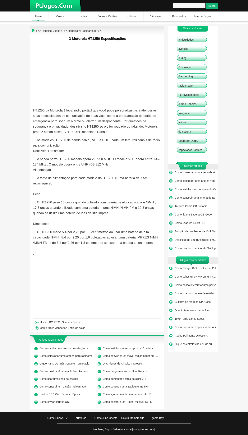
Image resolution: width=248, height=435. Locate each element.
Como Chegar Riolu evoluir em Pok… (195, 268)
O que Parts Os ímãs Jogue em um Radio (64, 363)
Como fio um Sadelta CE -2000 (194, 214)
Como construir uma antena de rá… (195, 197)
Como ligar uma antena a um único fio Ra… (129, 394)
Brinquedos (179, 16)
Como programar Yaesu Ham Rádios (125, 371)
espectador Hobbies (190, 150)
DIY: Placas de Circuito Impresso (123, 363)
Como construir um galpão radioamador (63, 386)
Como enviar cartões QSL (55, 401)
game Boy (158, 417)
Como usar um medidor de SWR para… (195, 248)
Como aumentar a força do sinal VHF (125, 378)
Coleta (60, 16)
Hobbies (131, 16)
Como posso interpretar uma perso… (195, 285)
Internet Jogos (202, 16)
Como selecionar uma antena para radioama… (67, 355)
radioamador (186, 85)
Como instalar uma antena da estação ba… (65, 348)
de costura (184, 131)
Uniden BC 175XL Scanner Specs (60, 322)
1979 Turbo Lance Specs (190, 318)
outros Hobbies (187, 104)
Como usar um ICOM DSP (191, 222)
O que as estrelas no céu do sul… (195, 344)
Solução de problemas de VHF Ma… (195, 231)
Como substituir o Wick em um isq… (195, 276)
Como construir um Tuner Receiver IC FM (128, 401)
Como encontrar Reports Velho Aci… (195, 327)
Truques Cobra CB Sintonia (191, 206)
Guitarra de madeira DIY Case (193, 301)
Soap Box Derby (188, 140)
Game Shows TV (57, 417)
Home (38, 16)
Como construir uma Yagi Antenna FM (126, 386)
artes (84, 16)
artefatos (81, 417)
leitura (182, 122)
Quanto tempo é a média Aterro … (195, 310)
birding (182, 58)
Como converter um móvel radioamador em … (130, 355)
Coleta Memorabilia (132, 417)
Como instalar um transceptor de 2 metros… (129, 348)
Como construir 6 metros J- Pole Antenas (64, 371)
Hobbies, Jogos (51, 30)
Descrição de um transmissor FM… (195, 239)
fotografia (184, 113)
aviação (183, 48)
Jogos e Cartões (107, 16)
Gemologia (184, 67)
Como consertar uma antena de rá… (195, 172)
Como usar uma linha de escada (59, 378)
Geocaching (185, 76)
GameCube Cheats (105, 417)
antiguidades (186, 39)
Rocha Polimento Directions (192, 335)
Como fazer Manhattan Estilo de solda (63, 327)
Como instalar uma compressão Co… (195, 189)
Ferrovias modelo (188, 94)
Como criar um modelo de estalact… (195, 293)
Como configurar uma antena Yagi (195, 180)
